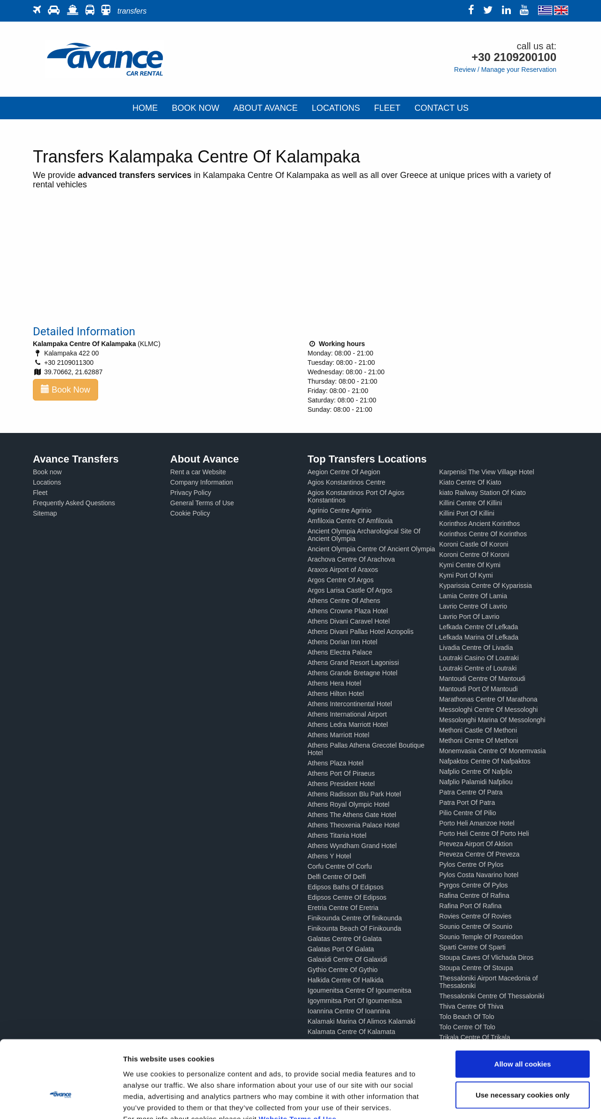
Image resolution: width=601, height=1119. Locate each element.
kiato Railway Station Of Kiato (482, 492)
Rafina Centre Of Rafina (474, 895)
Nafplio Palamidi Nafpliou (475, 782)
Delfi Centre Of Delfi (337, 876)
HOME (145, 108)
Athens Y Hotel (329, 856)
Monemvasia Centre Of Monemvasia (492, 751)
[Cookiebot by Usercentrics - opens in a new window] (61, 1101)
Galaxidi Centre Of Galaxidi (347, 959)
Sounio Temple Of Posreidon (481, 937)
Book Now (65, 389)
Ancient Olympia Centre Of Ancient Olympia (371, 549)
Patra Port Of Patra (467, 802)
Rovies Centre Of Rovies (475, 916)
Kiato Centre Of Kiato (470, 482)
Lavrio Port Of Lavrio (469, 616)
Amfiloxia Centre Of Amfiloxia (350, 521)
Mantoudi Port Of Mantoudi (478, 689)
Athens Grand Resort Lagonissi (353, 662)
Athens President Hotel (341, 783)
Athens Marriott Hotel (339, 735)
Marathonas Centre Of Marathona (488, 699)
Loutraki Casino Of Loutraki (479, 658)
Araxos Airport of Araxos (343, 569)
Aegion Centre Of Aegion (344, 472)
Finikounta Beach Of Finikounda (354, 928)
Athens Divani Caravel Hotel (349, 621)
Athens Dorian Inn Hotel (343, 642)
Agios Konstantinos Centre (346, 482)
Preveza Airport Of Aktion (475, 844)
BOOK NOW (195, 108)
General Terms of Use (202, 503)
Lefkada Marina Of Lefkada (478, 637)
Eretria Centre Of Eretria (343, 907)
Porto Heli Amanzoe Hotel (476, 823)
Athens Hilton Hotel (336, 693)
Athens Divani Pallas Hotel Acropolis (361, 631)
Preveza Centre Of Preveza (479, 854)
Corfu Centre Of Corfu (340, 866)
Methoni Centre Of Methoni (478, 740)
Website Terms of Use (297, 1062)
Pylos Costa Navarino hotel (478, 875)
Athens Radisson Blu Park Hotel (354, 794)
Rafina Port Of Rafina (470, 906)
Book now (47, 472)
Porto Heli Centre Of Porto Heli (484, 833)
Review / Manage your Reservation (505, 69)
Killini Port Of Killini (466, 513)
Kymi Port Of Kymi (466, 575)
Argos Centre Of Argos (341, 580)
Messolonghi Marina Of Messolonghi (492, 720)
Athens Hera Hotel (334, 683)
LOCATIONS (336, 108)
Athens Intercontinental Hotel (350, 704)
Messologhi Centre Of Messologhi (488, 709)
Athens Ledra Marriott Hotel (348, 724)
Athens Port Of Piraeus (341, 773)
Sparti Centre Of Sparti (472, 947)
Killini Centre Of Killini (470, 503)
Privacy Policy (190, 492)
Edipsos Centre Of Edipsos (347, 897)
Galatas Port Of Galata (341, 949)
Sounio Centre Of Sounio (475, 926)
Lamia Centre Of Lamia (473, 596)
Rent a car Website (198, 472)
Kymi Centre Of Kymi (470, 565)
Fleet (40, 492)
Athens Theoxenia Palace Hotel (354, 825)
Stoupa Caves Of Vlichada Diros (486, 957)
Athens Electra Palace (340, 652)
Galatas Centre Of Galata (345, 938)
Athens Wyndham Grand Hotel (352, 845)
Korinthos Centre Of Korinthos (483, 534)
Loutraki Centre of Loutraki (477, 668)
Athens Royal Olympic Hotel (348, 804)
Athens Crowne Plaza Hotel (348, 611)
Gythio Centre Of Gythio (343, 969)
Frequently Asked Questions (74, 503)
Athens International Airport (347, 714)
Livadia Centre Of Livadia (476, 647)
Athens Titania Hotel (337, 835)
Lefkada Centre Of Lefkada (478, 627)
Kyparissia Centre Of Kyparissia (485, 585)
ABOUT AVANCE (265, 108)
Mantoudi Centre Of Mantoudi (482, 678)
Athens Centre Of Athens (344, 600)
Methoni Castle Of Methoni (478, 730)
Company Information (201, 482)
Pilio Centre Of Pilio (467, 813)
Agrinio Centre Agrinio (339, 510)
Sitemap (45, 513)
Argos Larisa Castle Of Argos (350, 590)
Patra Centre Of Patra (470, 792)
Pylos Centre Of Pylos (471, 864)
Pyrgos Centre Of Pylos (473, 885)
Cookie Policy (190, 513)
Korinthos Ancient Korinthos (479, 523)
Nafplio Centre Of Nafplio (475, 771)
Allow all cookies (522, 1008)
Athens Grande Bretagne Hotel (352, 673)
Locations (47, 482)
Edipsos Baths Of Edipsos (346, 887)
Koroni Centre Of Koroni (474, 554)
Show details (493, 1100)
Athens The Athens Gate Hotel (352, 814)
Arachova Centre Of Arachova (351, 559)
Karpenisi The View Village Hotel (486, 472)
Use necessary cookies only (523, 1039)
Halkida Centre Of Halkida (346, 980)
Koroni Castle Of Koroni (473, 544)
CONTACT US (442, 108)
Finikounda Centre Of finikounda (355, 918)
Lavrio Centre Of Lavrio (473, 606)
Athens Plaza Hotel (335, 763)
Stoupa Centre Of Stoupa (476, 968)
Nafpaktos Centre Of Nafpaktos (485, 761)
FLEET (387, 108)
